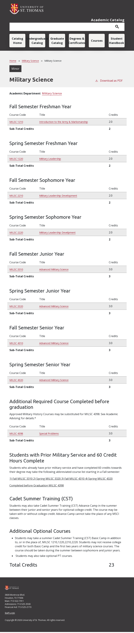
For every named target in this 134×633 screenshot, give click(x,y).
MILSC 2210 (17, 196)
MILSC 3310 (17, 270)
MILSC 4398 (17, 434)
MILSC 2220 (17, 233)
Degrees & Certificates (77, 41)
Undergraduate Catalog (37, 41)
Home (12, 61)
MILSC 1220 (17, 160)
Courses (97, 41)
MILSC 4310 (17, 344)
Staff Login (10, 614)
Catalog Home (17, 41)
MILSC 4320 (17, 381)
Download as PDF (109, 82)
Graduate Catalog (57, 41)
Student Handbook (116, 41)
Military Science (30, 61)
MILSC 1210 (17, 123)
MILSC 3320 (17, 307)
